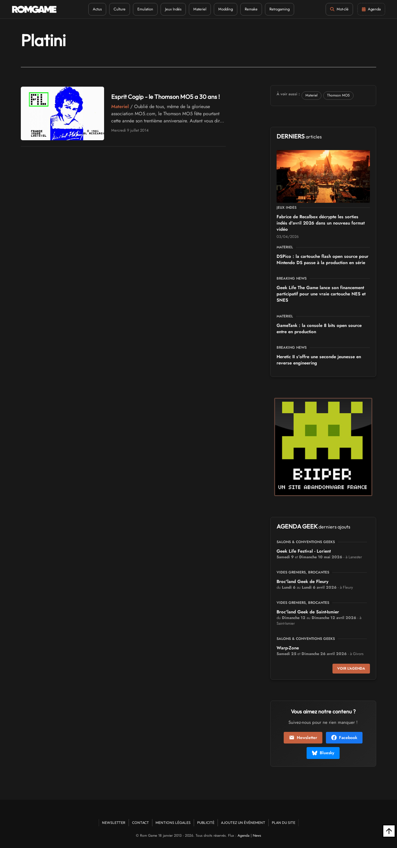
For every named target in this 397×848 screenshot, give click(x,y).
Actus (97, 9)
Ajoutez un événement (243, 822)
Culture (119, 9)
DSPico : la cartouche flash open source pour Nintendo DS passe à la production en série (322, 259)
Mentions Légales (173, 822)
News (257, 835)
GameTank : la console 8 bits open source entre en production (319, 328)
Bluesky (323, 753)
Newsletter (303, 738)
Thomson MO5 (338, 95)
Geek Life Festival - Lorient (304, 551)
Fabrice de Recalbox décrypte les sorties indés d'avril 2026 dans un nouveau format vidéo (321, 223)
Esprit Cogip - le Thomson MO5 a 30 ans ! (165, 96)
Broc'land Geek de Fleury (302, 581)
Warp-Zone (288, 648)
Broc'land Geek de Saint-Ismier (308, 612)
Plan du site (283, 822)
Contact (140, 822)
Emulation (145, 9)
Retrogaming (279, 9)
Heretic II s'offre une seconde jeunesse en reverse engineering (319, 359)
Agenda (244, 835)
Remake (251, 9)
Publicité (205, 822)
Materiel (199, 9)
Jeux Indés (173, 9)
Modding (225, 9)
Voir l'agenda (351, 668)
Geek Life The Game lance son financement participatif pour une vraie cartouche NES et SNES (321, 293)
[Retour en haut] (389, 831)
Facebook (344, 738)
